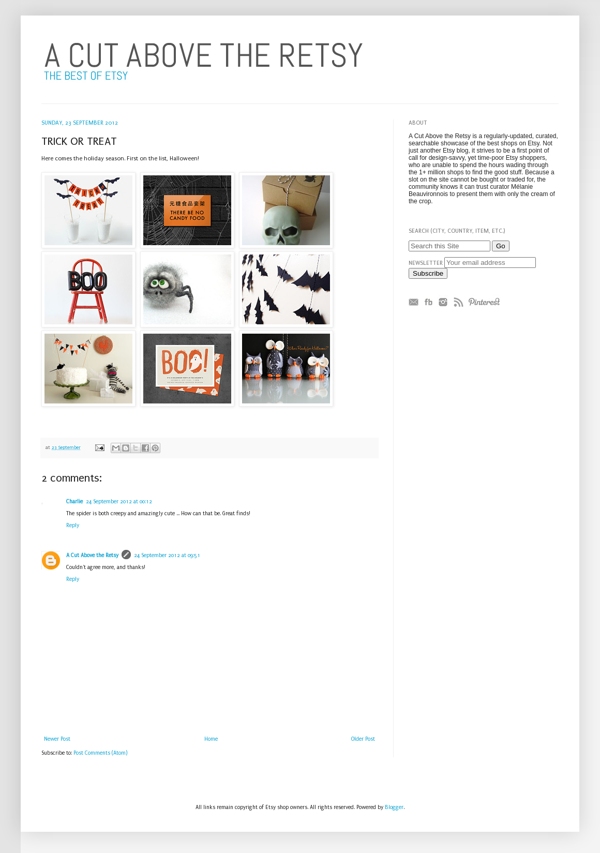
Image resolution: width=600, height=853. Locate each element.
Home (211, 739)
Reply (72, 525)
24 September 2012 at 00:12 (119, 502)
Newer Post (57, 739)
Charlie (74, 502)
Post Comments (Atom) (100, 753)
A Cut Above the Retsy (92, 555)
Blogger (394, 807)
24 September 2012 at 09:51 (167, 555)
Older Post (363, 739)
